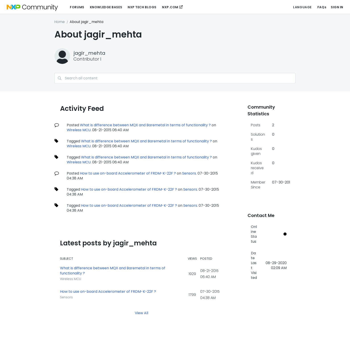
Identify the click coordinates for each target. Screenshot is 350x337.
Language (302, 7)
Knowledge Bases (106, 7)
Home (59, 21)
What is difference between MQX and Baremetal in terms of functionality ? (145, 125)
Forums (77, 7)
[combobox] (175, 78)
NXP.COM (170, 7)
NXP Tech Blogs (142, 7)
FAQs (321, 7)
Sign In (337, 7)
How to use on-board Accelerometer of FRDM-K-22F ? (128, 173)
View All (141, 312)
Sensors (189, 173)
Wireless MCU (79, 130)
